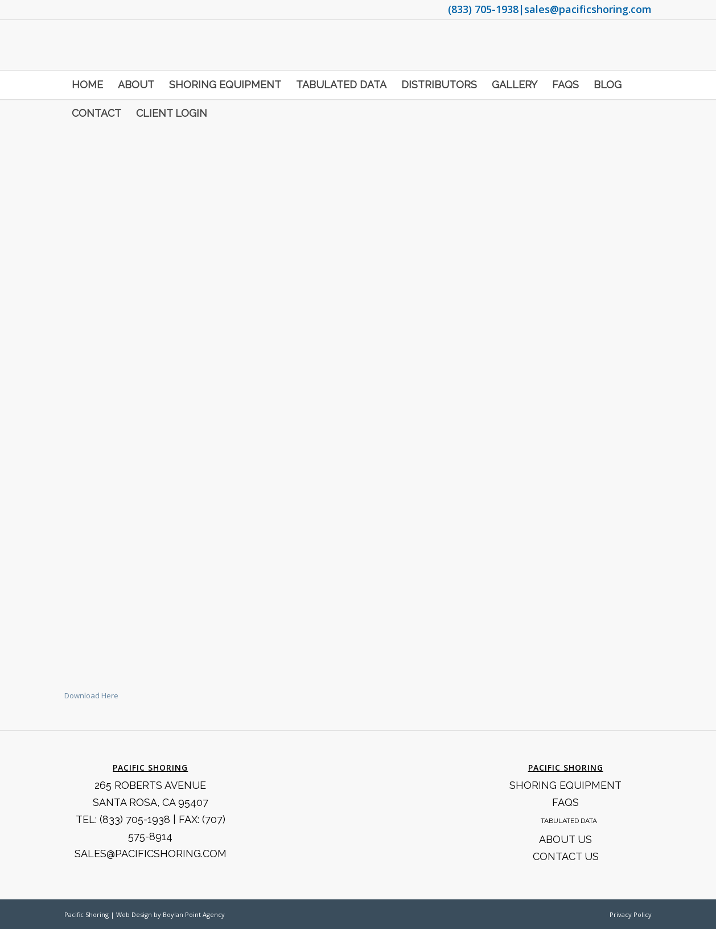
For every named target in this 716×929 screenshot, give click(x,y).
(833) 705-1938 (483, 9)
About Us (565, 839)
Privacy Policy (631, 914)
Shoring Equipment (565, 785)
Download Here (91, 695)
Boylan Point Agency (194, 914)
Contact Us (566, 856)
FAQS (565, 802)
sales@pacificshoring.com (588, 9)
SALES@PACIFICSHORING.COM (151, 854)
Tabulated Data (569, 821)
